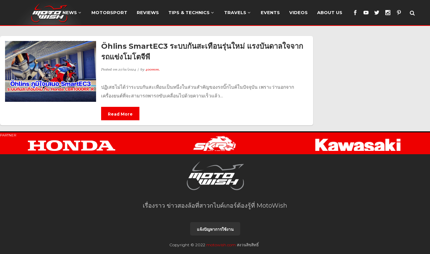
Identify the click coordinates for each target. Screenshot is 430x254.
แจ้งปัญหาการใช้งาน (215, 229)
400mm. (152, 69)
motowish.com (221, 244)
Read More (120, 114)
